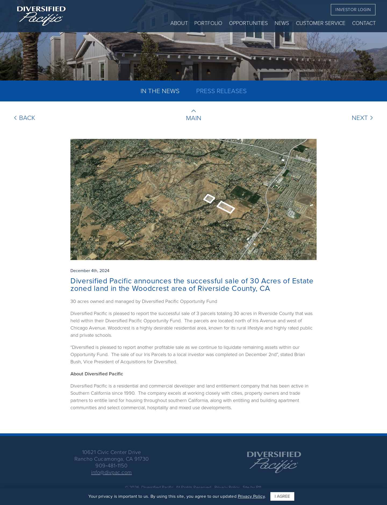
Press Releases (221, 91)
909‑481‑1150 (111, 466)
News (282, 23)
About (179, 23)
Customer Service (320, 23)
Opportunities (248, 23)
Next (363, 118)
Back (23, 118)
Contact (364, 23)
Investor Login (353, 9)
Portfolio (208, 23)
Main (193, 118)
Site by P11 (251, 487)
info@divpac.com (111, 472)
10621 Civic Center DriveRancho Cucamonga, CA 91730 (111, 455)
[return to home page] (41, 16)
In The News (160, 91)
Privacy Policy (226, 487)
